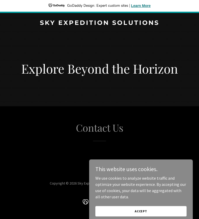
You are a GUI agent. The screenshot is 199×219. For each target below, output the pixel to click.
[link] (99, 23)
